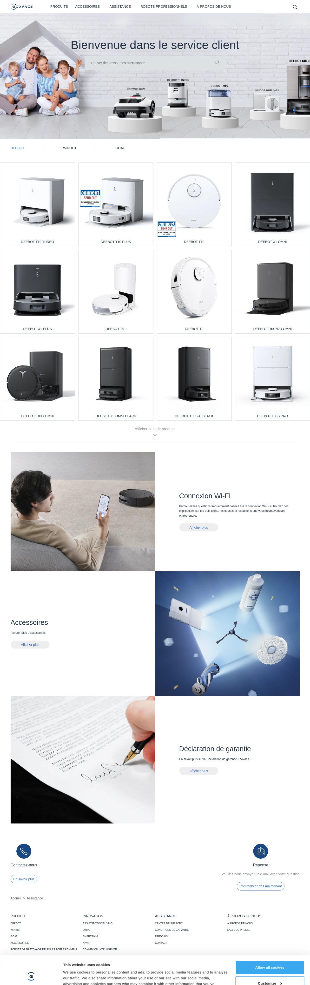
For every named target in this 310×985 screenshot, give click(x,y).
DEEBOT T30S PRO (272, 416)
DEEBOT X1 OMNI (272, 242)
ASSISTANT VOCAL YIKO (97, 923)
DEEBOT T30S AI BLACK (194, 416)
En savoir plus (23, 879)
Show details (74, 975)
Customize (270, 956)
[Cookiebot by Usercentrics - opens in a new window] (31, 975)
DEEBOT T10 (194, 242)
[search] (295, 7)
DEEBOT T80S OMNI (37, 416)
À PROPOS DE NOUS (240, 923)
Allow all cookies (269, 940)
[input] (155, 63)
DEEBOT (16, 923)
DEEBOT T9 (194, 329)
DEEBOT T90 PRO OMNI (272, 329)
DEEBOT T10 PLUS (116, 242)
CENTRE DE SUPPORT (169, 923)
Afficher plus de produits (155, 432)
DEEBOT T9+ (116, 329)
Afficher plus (199, 527)
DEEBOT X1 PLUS (37, 329)
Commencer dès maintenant (260, 886)
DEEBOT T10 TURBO (37, 242)
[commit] (217, 63)
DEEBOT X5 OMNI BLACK (116, 416)
